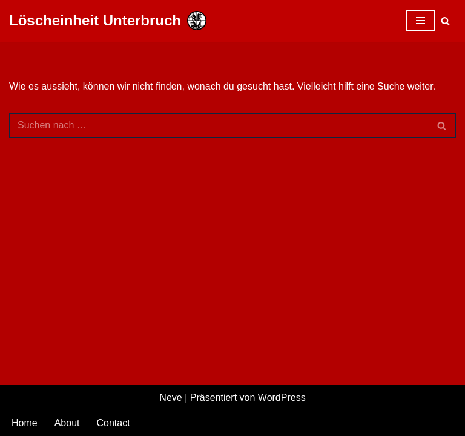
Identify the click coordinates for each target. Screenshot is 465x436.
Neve (170, 397)
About (67, 423)
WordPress (282, 397)
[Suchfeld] (445, 20)
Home (25, 423)
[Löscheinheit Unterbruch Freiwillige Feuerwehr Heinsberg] (107, 20)
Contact (113, 423)
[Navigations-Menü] (420, 20)
